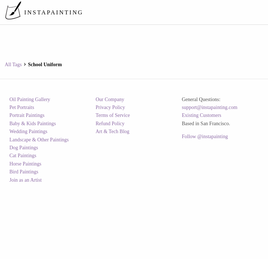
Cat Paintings (22, 155)
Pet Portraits (21, 107)
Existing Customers (201, 115)
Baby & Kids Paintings (32, 123)
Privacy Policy (110, 107)
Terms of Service (113, 115)
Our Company (110, 99)
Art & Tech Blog (113, 131)
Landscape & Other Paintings (39, 139)
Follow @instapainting (205, 136)
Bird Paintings (23, 171)
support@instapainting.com (210, 107)
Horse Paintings (25, 164)
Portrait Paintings (26, 115)
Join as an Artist (25, 180)
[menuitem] (131, 12)
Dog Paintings (23, 147)
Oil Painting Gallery (29, 99)
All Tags (13, 64)
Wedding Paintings (28, 131)
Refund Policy (110, 123)
